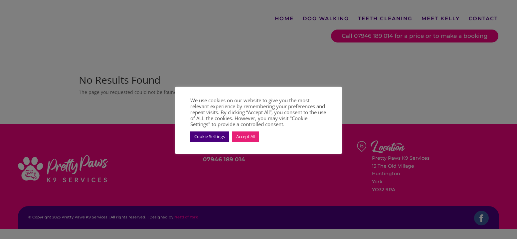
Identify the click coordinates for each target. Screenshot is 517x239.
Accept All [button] (245, 136)
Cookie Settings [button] (209, 136)
